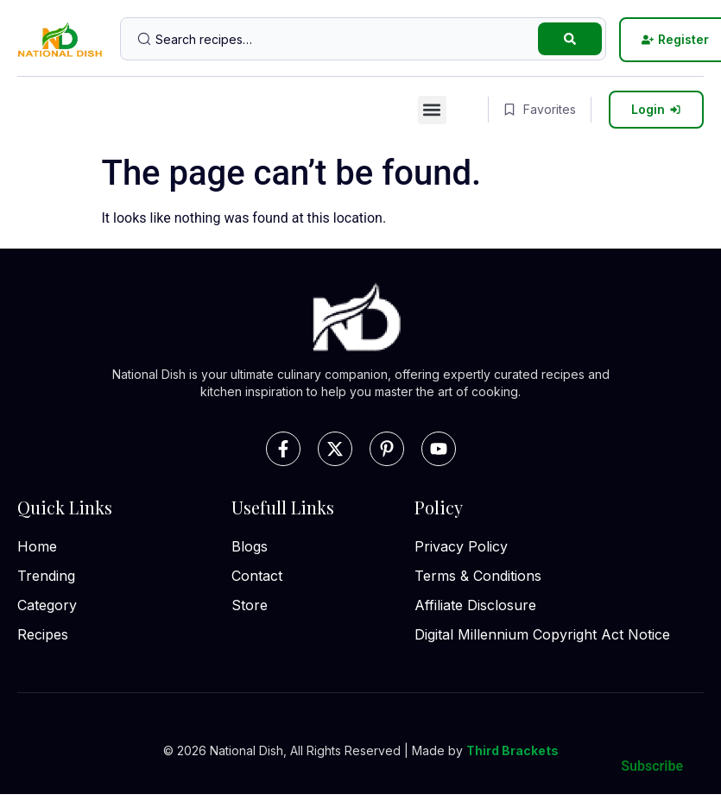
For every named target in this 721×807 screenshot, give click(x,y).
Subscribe (652, 766)
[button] (432, 110)
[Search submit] (570, 38)
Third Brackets (512, 750)
